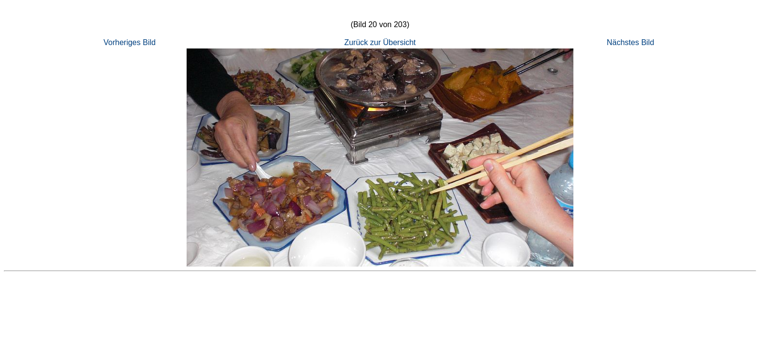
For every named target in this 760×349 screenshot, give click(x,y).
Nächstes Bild (630, 42)
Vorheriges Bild (130, 42)
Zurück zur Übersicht (380, 42)
